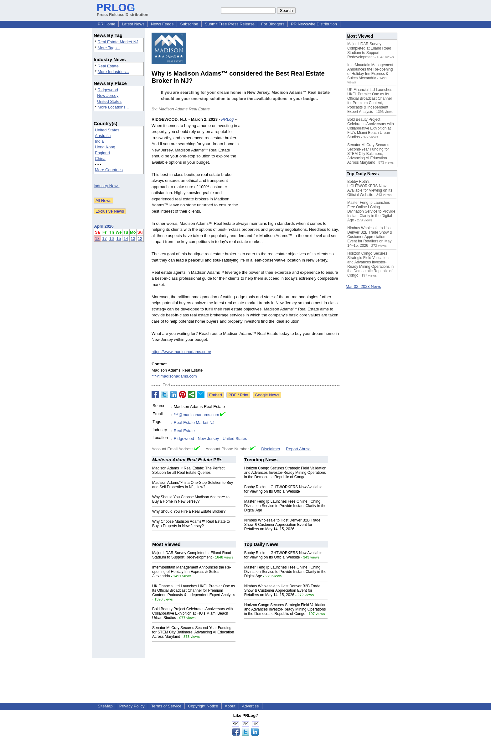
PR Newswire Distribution (314, 24)
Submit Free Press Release (230, 24)
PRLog (227, 119)
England (102, 153)
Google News (267, 395)
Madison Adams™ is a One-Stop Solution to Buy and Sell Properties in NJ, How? (192, 484)
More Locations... (113, 107)
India (99, 141)
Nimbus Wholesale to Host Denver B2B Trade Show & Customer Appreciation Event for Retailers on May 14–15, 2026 (282, 524)
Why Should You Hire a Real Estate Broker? (188, 511)
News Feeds (162, 24)
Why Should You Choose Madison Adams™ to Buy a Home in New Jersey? (191, 499)
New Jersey (107, 95)
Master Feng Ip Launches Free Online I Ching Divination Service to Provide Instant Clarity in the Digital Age (285, 505)
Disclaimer (270, 449)
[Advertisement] (292, 162)
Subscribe (189, 24)
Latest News (133, 24)
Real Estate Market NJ (118, 42)
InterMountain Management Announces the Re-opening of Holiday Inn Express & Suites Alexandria (191, 571)
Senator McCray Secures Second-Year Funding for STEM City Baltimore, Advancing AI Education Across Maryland (193, 632)
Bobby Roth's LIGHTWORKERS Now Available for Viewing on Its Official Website (283, 489)
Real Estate (108, 66)
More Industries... (113, 71)
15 (118, 238)
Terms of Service (166, 706)
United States (109, 101)
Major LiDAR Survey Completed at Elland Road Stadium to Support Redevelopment (191, 555)
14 (126, 238)
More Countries (109, 169)
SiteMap (105, 706)
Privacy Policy (132, 706)
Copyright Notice (203, 706)
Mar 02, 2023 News (363, 286)
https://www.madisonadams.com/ (181, 351)
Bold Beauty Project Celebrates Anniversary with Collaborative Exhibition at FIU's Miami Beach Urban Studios (192, 613)
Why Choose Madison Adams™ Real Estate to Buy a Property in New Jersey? (191, 523)
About (230, 706)
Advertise (250, 706)
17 (104, 238)
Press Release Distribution (122, 12)
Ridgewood (108, 89)
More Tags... (109, 47)
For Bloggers (272, 24)
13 (133, 238)
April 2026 (104, 226)
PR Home (106, 24)
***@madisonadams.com (174, 376)
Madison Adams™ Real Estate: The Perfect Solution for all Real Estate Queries (188, 470)
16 (111, 238)
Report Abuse (298, 449)
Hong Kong (105, 147)
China (100, 158)
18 (97, 238)
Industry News (106, 185)
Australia (103, 135)
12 (140, 238)
